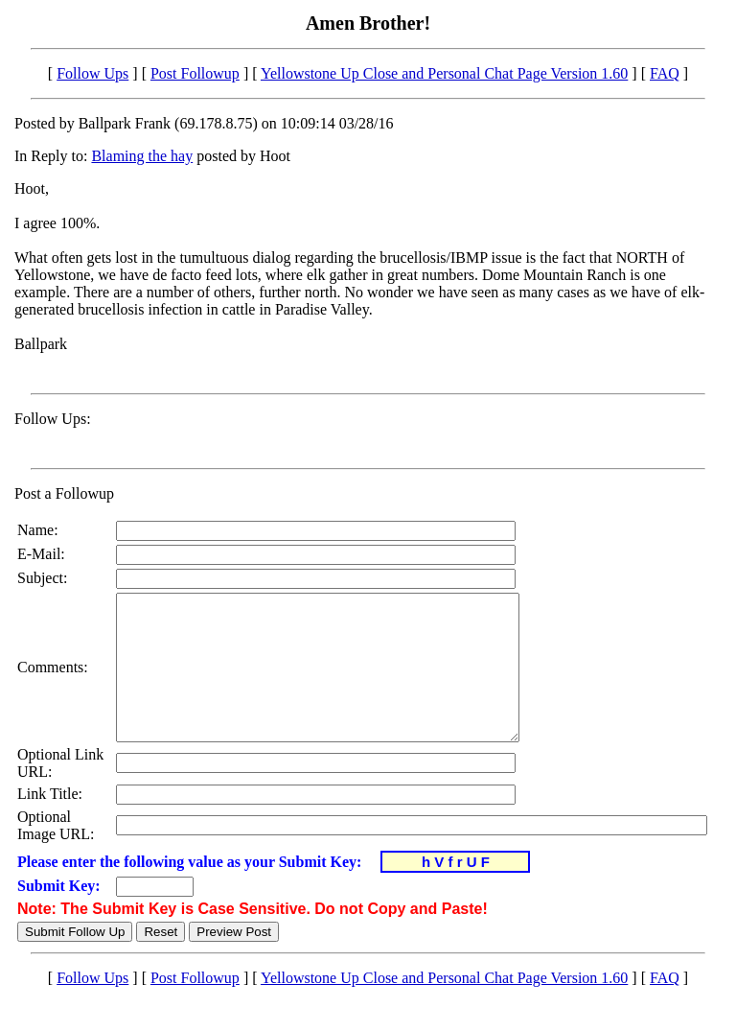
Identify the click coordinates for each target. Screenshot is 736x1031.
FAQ (664, 73)
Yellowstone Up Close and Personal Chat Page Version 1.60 (444, 73)
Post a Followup (64, 493)
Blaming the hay (142, 156)
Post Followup (195, 73)
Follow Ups (92, 73)
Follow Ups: (52, 418)
